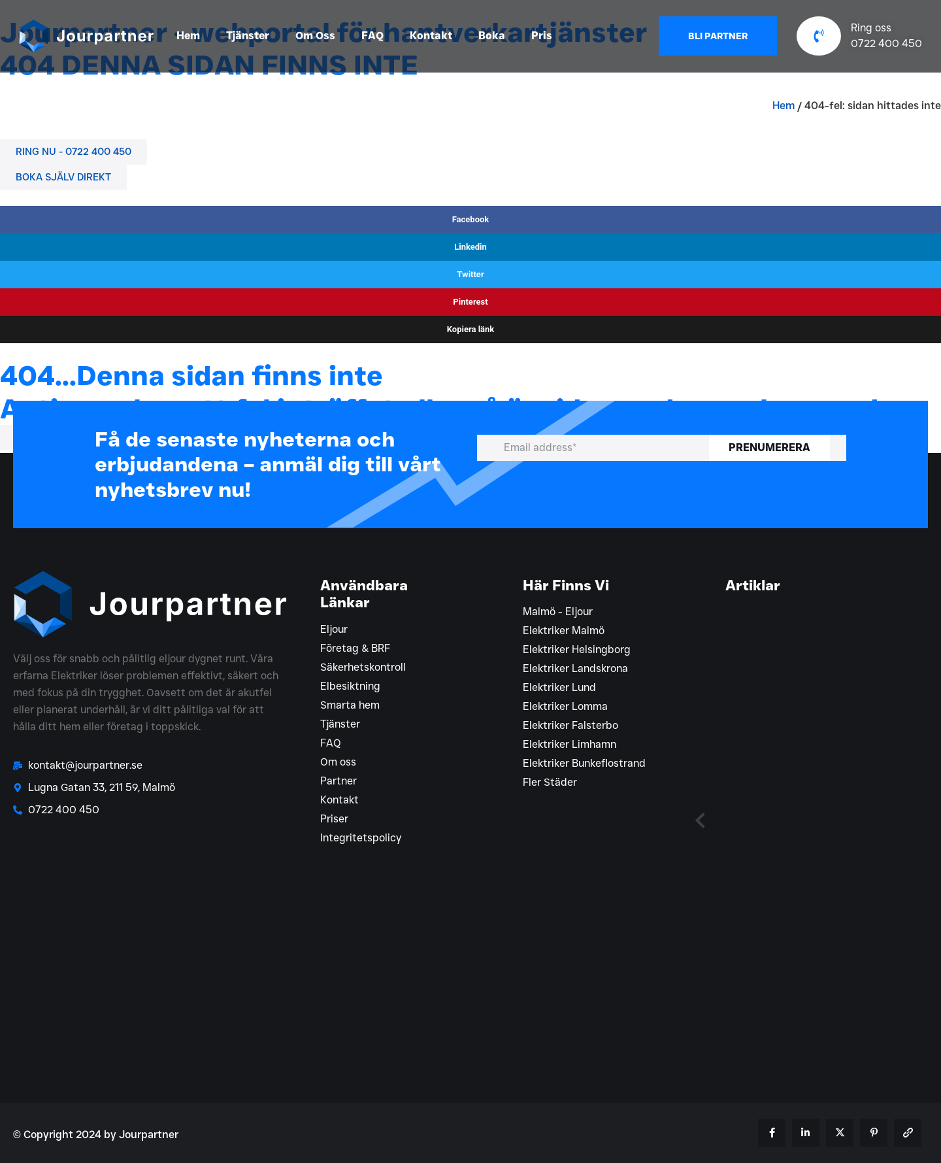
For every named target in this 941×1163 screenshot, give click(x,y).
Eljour (334, 629)
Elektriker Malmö (563, 630)
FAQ (372, 35)
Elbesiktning (350, 686)
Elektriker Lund (559, 687)
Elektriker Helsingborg (577, 649)
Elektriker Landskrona (575, 668)
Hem (188, 35)
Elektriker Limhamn (569, 744)
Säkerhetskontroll (363, 667)
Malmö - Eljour (558, 611)
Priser (334, 819)
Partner (338, 781)
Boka (491, 35)
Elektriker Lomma (565, 706)
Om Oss (315, 35)
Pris (541, 35)
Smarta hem (350, 705)
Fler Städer (550, 782)
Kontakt (431, 35)
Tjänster (247, 35)
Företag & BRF (355, 648)
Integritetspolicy (360, 838)
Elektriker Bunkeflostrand (584, 763)
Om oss (338, 762)
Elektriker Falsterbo (570, 725)
